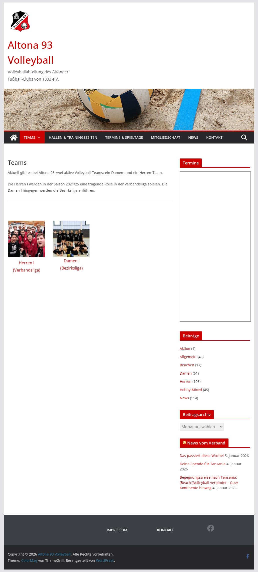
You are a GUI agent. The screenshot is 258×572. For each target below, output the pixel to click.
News (193, 137)
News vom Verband (206, 443)
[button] (38, 137)
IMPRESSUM (117, 530)
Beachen (187, 365)
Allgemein (188, 356)
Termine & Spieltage (124, 137)
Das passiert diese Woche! (202, 455)
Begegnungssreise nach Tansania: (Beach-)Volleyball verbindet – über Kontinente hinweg (209, 482)
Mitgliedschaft (165, 137)
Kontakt (214, 137)
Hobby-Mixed (191, 389)
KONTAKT (165, 530)
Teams (29, 137)
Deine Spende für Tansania (203, 463)
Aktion (185, 348)
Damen (186, 373)
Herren (186, 381)
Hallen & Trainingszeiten (73, 137)
